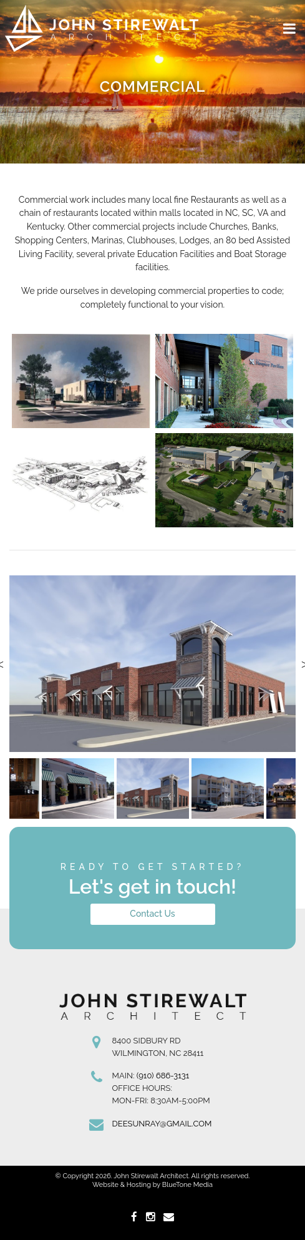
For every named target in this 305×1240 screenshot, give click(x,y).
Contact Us (152, 914)
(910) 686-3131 (163, 1075)
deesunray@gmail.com (162, 1123)
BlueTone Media (187, 1185)
